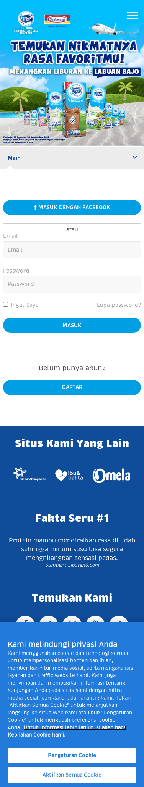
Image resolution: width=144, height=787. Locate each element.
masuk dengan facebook (72, 207)
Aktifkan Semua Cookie (72, 774)
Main (14, 158)
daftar (72, 387)
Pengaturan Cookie (72, 755)
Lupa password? (119, 305)
